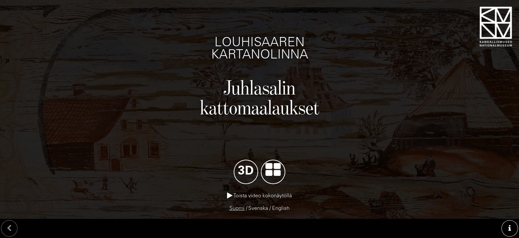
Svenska (258, 208)
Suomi (237, 208)
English (281, 208)
